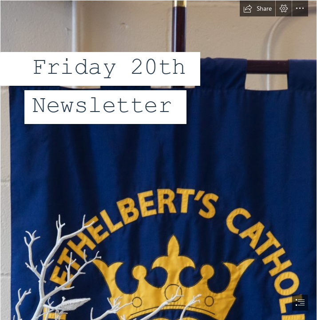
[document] (158, 160)
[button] (257, 8)
